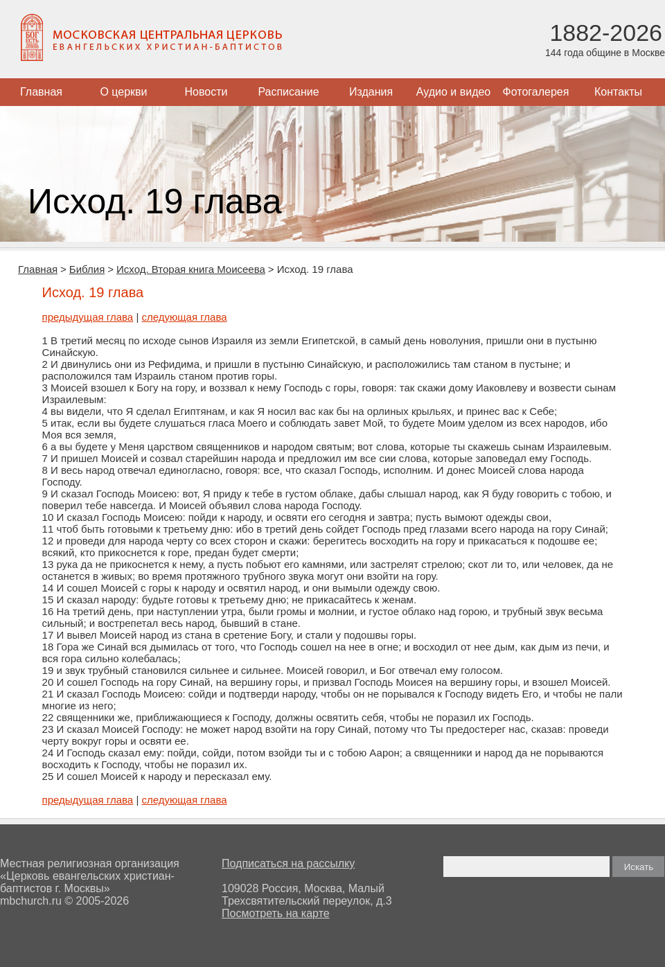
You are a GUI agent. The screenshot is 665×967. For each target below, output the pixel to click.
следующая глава (184, 317)
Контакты (618, 92)
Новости (206, 92)
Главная (41, 92)
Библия (87, 269)
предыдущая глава (88, 317)
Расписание (288, 92)
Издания (371, 92)
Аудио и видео (453, 92)
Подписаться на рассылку (288, 863)
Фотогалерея (536, 92)
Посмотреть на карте (276, 913)
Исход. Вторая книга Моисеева (190, 269)
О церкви (123, 92)
